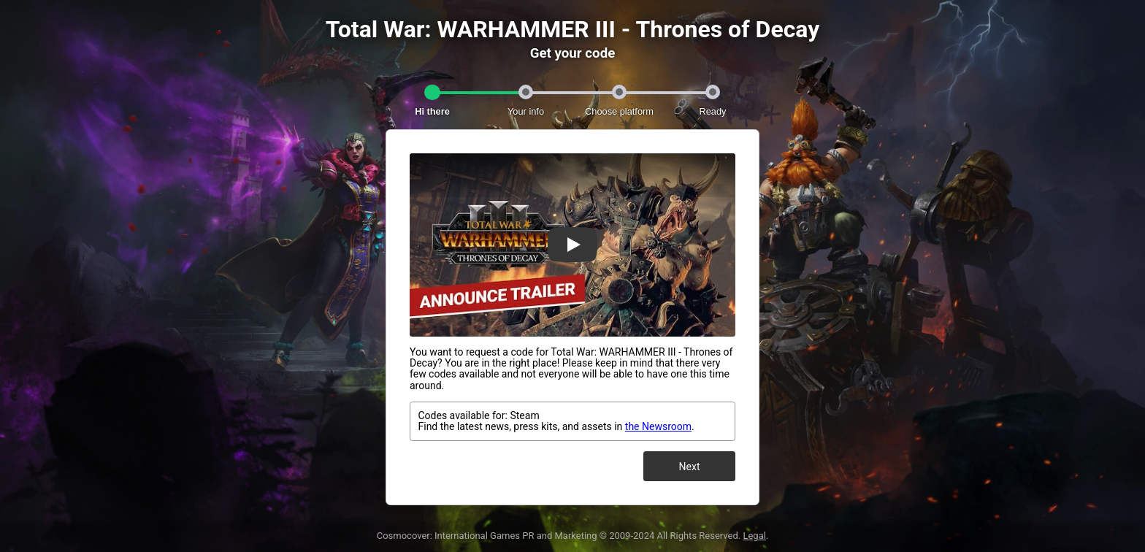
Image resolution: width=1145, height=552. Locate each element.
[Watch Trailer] (572, 244)
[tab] (432, 95)
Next (689, 466)
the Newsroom (658, 426)
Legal (754, 535)
